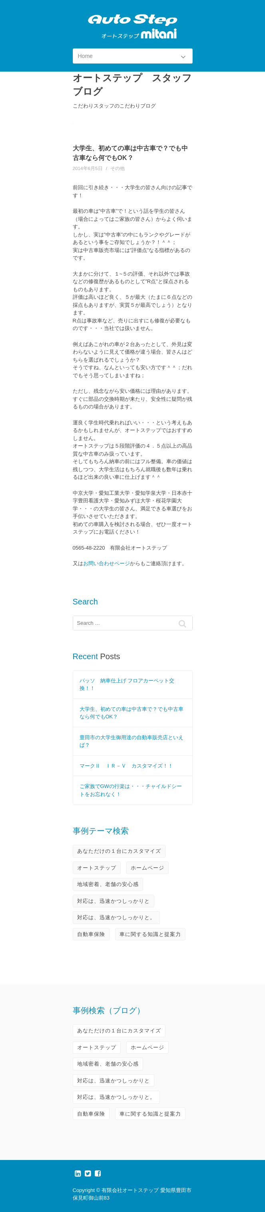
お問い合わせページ (106, 563)
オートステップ (96, 868)
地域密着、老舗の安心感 (108, 884)
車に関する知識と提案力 (150, 934)
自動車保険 (91, 934)
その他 (117, 168)
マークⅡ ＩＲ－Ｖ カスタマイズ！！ (126, 766)
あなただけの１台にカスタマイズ (119, 851)
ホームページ (147, 868)
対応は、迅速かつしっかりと (113, 901)
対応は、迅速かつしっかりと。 (116, 917)
